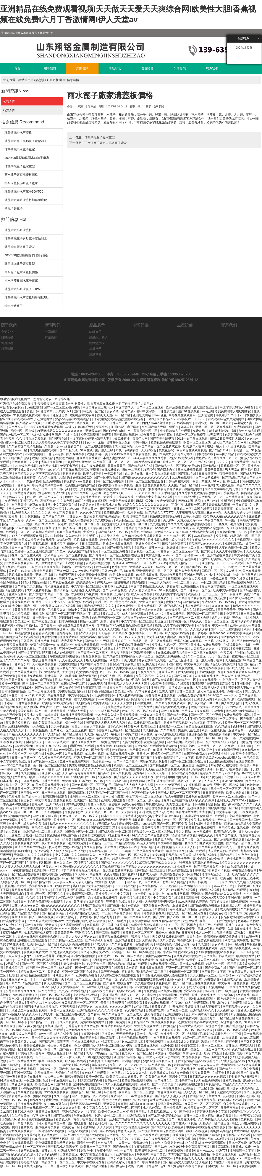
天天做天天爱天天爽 (67, 1057)
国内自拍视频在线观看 (35, 975)
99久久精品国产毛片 (166, 921)
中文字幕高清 (17, 504)
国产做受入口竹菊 (157, 882)
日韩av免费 (110, 571)
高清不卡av (48, 501)
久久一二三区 (197, 656)
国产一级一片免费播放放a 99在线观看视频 (53, 606)
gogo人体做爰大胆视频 (171, 734)
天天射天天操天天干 (238, 512)
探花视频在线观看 (86, 539)
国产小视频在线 (231, 769)
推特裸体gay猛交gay (139, 816)
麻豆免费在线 (215, 1158)
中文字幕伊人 (125, 407)
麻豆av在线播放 (40, 504)
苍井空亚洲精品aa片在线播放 (198, 1022)
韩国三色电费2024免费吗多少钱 (206, 753)
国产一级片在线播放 (42, 691)
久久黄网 (110, 847)
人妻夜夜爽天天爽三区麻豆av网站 (199, 512)
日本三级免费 (116, 1022)
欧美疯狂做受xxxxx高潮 (227, 559)
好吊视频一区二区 (91, 781)
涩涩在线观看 (193, 991)
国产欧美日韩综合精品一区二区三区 (145, 890)
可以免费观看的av (104, 695)
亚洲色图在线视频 (240, 897)
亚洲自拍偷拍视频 (151, 602)
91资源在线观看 (209, 890)
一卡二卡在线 (113, 473)
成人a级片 (66, 967)
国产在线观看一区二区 (244, 967)
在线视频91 (174, 1041)
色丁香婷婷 (200, 633)
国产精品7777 (166, 419)
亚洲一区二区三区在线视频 (214, 427)
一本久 (150, 419)
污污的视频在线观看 (135, 1037)
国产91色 (161, 1146)
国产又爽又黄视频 (30, 1026)
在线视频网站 (33, 1049)
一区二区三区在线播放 (197, 1030)
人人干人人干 (53, 1076)
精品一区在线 (74, 722)
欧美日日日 (207, 921)
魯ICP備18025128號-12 (180, 380)
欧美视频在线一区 (249, 699)
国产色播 (176, 948)
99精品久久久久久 (174, 987)
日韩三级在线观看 (55, 796)
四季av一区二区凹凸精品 (229, 796)
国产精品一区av (178, 714)
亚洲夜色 (244, 609)
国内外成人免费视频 (112, 948)
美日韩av (32, 679)
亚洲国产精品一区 (105, 979)
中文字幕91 (116, 1072)
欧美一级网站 (95, 1076)
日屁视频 (174, 578)
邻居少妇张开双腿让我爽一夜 (176, 944)
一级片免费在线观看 (210, 668)
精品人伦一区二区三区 (221, 963)
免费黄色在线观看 (191, 1084)
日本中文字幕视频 (24, 547)
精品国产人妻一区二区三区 (194, 839)
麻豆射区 (188, 765)
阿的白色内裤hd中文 (117, 430)
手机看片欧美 (47, 648)
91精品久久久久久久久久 (25, 734)
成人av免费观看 (65, 652)
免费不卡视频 (69, 466)
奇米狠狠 (118, 563)
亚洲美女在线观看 (113, 800)
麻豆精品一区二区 (101, 843)
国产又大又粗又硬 (149, 559)
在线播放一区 (225, 641)
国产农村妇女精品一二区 (46, 594)
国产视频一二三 (178, 1010)
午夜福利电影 (90, 1034)
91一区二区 (196, 777)
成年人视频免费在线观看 (122, 1084)
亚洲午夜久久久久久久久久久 (80, 866)
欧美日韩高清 (242, 648)
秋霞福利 (249, 788)
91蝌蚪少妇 (135, 808)
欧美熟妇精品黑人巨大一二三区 (90, 913)
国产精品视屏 (173, 1107)
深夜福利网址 (248, 1166)
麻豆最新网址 (17, 979)
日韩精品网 (23, 485)
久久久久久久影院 (69, 1107)
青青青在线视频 (44, 633)
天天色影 (68, 672)
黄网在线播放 (42, 1096)
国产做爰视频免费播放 (205, 905)
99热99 (204, 559)
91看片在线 (135, 512)
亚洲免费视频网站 (146, 1026)
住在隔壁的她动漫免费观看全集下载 (98, 839)
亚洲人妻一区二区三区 (89, 757)
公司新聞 (56, 80)
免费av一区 (55, 753)
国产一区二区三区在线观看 (40, 963)
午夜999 (177, 1002)
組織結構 (7, 337)
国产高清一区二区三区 (93, 652)
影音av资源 (194, 1053)
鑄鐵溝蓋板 (96, 343)
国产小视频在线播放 (139, 839)
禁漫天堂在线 (140, 936)
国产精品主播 (42, 882)
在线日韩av (113, 528)
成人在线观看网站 (197, 1002)
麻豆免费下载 (111, 866)
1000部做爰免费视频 (97, 1057)
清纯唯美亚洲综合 (25, 995)
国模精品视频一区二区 (80, 831)
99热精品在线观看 (18, 839)
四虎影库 (161, 1053)
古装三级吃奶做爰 (215, 1057)
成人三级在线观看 (205, 407)
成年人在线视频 (85, 699)
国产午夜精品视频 (119, 547)
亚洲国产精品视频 (176, 722)
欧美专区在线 (151, 1162)
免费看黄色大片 (140, 750)
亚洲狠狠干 (120, 641)
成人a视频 (252, 703)
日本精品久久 (33, 742)
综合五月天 (148, 434)
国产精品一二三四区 (44, 1022)
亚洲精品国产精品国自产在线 (20, 913)
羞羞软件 (73, 543)
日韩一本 (161, 932)
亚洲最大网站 (142, 415)
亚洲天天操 (68, 1006)
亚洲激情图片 (190, 586)
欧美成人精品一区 (36, 1166)
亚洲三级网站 (174, 1014)
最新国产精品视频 (186, 1065)
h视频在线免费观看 (102, 991)
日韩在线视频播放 (239, 816)
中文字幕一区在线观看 (233, 983)
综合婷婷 (132, 967)
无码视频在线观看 (21, 574)
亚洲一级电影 (38, 750)
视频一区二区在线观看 (191, 434)
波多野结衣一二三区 (143, 633)
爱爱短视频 (26, 711)
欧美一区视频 (11, 683)
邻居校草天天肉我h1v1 (56, 411)
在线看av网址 (183, 423)
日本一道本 (49, 489)
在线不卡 (218, 1072)
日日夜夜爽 (33, 998)
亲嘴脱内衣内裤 (250, 520)
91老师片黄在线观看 (14, 644)
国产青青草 (97, 555)
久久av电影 (73, 536)
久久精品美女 (21, 1115)
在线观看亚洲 (65, 574)
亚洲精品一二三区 (195, 1088)
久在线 (162, 563)
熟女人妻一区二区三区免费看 (187, 913)
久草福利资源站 (146, 691)
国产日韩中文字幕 (214, 971)
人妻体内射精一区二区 (234, 547)
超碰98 (96, 493)
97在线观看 (40, 851)
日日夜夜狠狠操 (38, 730)
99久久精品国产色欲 (16, 458)
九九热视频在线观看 (44, 450)
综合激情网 (140, 582)
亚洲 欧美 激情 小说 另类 (156, 812)
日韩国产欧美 (155, 1010)
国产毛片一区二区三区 (84, 524)
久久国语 (204, 944)
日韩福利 (38, 613)
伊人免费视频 (121, 1088)
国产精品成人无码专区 (63, 1146)
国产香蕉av (48, 625)
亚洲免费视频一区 (150, 606)
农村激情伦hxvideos (160, 555)
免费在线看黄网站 (92, 1022)
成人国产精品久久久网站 (230, 442)
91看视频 (71, 676)
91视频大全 (65, 644)
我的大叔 (63, 956)
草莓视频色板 (171, 1088)
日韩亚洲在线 (109, 995)
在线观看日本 (47, 578)
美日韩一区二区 (155, 578)
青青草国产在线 (226, 835)
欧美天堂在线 (202, 481)
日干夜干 (59, 890)
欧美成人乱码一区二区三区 (170, 644)
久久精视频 (151, 730)
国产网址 (207, 551)
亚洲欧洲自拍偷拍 (83, 956)
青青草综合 (73, 769)
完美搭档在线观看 (118, 901)
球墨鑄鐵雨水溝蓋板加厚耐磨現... (27, 200)
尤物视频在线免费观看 (103, 897)
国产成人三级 (104, 450)
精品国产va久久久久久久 (206, 543)
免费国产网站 (9, 1127)
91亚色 (105, 858)
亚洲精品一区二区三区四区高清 (133, 952)
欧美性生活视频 (223, 501)
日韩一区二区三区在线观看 (145, 481)
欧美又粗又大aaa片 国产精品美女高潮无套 (40, 1041)
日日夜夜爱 (122, 582)
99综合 (165, 925)
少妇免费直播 (121, 438)
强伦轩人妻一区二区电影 (117, 676)
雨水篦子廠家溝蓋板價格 (21, 174)
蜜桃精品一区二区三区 (151, 971)
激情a (205, 1041)
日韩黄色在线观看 (27, 703)
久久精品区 (152, 769)
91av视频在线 (169, 590)
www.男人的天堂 (161, 582)
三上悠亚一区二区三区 (206, 738)
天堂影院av (90, 928)
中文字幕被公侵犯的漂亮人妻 (90, 438)
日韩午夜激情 (74, 1076)
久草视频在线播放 (239, 928)
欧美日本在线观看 (230, 1100)
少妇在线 (16, 925)
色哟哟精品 (61, 590)
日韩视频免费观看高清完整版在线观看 (118, 419)
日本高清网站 (91, 543)
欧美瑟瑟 (112, 769)
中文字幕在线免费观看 (149, 851)
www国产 (132, 563)
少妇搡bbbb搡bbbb (14, 1119)
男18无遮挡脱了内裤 (89, 1080)
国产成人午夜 (53, 497)
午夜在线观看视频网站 (65, 656)
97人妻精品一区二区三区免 (63, 734)
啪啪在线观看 (208, 679)
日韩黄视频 (169, 1026)
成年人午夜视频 (52, 462)
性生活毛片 (91, 536)
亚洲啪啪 (39, 858)
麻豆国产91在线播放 (100, 648)
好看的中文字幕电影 (87, 1100)
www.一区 (45, 1034)
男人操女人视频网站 (240, 1088)
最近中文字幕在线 (214, 586)
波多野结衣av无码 (85, 995)
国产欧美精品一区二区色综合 (159, 886)
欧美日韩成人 (159, 1072)
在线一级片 (215, 446)
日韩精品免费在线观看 (138, 528)
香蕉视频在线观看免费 (127, 1002)
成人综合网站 (124, 446)
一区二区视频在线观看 (244, 586)
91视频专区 (231, 777)
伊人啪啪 (228, 1096)
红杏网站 (89, 1127)
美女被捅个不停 (70, 687)
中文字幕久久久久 (95, 1107)
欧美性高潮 (19, 917)
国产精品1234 (219, 450)
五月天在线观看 (22, 890)
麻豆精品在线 (173, 606)
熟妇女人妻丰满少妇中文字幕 (175, 625)
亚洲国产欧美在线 (36, 598)
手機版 (5, 32)
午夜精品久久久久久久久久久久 (213, 539)
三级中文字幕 (178, 1076)
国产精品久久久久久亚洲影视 (134, 777)
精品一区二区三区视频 (17, 524)
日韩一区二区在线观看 (55, 995)
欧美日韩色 (188, 746)
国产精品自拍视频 (28, 423)
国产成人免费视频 (192, 963)
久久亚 (34, 462)
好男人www (105, 582)
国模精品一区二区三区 (86, 1092)
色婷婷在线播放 (249, 921)
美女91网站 (248, 1107)
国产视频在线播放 (126, 434)
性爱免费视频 (52, 481)
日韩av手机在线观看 (211, 928)
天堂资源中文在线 (181, 687)
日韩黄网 (27, 641)
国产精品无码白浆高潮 (220, 664)
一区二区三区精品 (213, 582)
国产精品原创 (27, 699)
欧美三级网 (136, 1166)
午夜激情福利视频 (227, 750)
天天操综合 (149, 450)
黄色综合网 (23, 621)
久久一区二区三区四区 (32, 656)
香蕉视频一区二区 (145, 430)
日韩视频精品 (226, 921)
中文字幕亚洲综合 (134, 489)
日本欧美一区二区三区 (221, 1166)
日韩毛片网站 (80, 960)
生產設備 (180, 68)
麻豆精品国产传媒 (159, 699)
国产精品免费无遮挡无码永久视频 (186, 1162)
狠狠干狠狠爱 (228, 473)
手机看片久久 (56, 609)
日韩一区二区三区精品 (199, 1115)
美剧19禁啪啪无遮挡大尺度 (33, 808)
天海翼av (30, 1135)
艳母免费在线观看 (121, 501)
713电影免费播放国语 (46, 434)
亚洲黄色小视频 (231, 1022)
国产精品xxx (191, 602)
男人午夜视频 (122, 773)
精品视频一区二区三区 (92, 423)
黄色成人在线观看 (94, 1072)
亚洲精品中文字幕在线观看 (154, 497)
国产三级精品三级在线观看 (90, 1096)
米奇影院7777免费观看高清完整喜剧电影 (125, 625)
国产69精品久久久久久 (196, 886)
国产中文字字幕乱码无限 (222, 489)
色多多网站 (143, 998)
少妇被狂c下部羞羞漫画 (227, 1162)
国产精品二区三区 (211, 497)
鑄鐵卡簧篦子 (14, 208)
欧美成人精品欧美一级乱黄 (209, 820)
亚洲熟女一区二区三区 (85, 796)
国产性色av (118, 1166)
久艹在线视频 (74, 753)
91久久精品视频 (126, 886)
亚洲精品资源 (124, 940)
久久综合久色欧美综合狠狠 (197, 493)
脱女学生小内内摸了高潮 (171, 532)
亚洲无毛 (6, 855)
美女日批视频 (50, 1088)
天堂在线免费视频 (208, 1080)
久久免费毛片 (226, 1010)
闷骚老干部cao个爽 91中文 (27, 695)
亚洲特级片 (245, 683)
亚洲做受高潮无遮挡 (204, 718)
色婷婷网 (21, 750)
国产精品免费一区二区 (165, 765)
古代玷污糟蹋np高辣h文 (230, 932)
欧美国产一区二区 (86, 800)
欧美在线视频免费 (240, 582)
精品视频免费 (56, 695)
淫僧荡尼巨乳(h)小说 (216, 874)
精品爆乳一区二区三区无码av (66, 613)
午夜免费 (226, 652)
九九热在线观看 (183, 477)
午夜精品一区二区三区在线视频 (151, 641)
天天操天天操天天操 (16, 827)
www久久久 (16, 497)
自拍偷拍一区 (17, 753)
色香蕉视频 (134, 928)
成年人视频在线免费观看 (55, 699)
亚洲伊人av (35, 1002)
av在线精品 (173, 609)
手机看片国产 (112, 687)
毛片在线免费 (77, 843)
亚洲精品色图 (14, 967)
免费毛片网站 (65, 458)
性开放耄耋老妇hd (178, 407)
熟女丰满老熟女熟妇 (247, 1115)
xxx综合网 (64, 539)
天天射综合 (194, 936)
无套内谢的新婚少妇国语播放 (86, 921)
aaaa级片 (162, 528)
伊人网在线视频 (37, 878)
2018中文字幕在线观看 (192, 438)
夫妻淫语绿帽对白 (12, 893)
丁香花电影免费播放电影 (82, 1026)
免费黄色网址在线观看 (160, 695)
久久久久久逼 (42, 512)
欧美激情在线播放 (30, 1076)
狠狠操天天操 (219, 901)
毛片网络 (94, 613)
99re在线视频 (58, 746)
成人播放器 (97, 668)
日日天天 (199, 419)
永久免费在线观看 (235, 1104)
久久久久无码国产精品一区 (116, 629)
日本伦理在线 (204, 454)
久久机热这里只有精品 (134, 788)
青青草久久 (215, 722)
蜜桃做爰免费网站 (170, 1104)
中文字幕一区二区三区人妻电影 (240, 679)
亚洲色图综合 (215, 1026)
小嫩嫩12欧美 (218, 578)
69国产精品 (147, 847)
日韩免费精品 (50, 781)
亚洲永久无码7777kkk (199, 574)
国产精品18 (211, 466)
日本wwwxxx (206, 1150)
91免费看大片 (21, 512)
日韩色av (151, 1166)
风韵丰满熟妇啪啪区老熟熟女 (80, 870)
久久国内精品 (160, 788)
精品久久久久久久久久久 (240, 1084)
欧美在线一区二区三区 (33, 948)
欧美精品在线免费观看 (57, 703)
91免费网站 (132, 726)
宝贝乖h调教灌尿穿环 (88, 1084)
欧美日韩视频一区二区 (204, 882)
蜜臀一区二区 (137, 800)
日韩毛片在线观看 (178, 481)
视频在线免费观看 (181, 458)
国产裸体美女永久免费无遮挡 (173, 454)
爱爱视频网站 (21, 602)
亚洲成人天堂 (77, 711)
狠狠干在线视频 (197, 1131)
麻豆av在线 (112, 718)
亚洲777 (222, 1150)
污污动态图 (185, 501)
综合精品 (214, 804)
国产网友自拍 (17, 427)
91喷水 (13, 975)
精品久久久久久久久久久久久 (241, 862)
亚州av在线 (254, 563)
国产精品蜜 (217, 1088)
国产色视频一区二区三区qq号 (92, 785)
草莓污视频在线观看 (110, 967)
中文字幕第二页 (245, 555)
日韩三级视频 (129, 508)
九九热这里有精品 (178, 804)
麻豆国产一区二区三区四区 (203, 1104)
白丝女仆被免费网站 (246, 1123)
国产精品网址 (208, 878)
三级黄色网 (62, 571)
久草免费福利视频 (30, 1092)
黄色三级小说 (250, 878)
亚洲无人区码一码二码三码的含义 (73, 1139)
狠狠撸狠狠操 (72, 473)
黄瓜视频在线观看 (163, 1022)
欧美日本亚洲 (213, 1053)
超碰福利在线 (196, 808)
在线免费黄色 (111, 469)
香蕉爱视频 (176, 1150)
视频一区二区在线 (22, 430)
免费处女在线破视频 (192, 695)
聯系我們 (212, 68)
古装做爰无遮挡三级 (200, 726)
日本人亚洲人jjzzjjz (18, 956)
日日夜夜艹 (115, 664)
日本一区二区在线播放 (181, 1069)
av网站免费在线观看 (72, 897)
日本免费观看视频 (190, 469)
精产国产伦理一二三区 (41, 967)
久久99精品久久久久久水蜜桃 (218, 1119)
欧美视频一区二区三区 (36, 1057)
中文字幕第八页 (140, 917)
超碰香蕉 (173, 586)
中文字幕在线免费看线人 (216, 847)
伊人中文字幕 (185, 757)
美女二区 (226, 948)
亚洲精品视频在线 (219, 555)
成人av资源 (196, 987)
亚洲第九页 (207, 1018)
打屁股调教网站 (140, 921)
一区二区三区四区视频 (120, 672)
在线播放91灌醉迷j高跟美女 (102, 516)
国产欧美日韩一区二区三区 (112, 462)
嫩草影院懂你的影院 (161, 781)
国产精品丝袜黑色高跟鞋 (180, 559)
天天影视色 (13, 835)
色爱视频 (14, 796)
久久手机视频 (167, 493)
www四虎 (12, 1057)
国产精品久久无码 (97, 641)
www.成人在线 (223, 886)
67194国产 (215, 695)
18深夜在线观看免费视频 (46, 427)
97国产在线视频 (94, 905)
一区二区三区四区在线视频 (235, 1018)
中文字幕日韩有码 (167, 816)
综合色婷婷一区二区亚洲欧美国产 (31, 551)
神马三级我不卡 (63, 975)
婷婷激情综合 (30, 1162)
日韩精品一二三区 (134, 718)
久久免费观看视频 (184, 1139)
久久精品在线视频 (112, 928)
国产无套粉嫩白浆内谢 (209, 866)
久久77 (29, 1158)
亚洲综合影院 (135, 699)
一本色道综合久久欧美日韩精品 (50, 567)
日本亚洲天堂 (193, 979)
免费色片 (42, 559)
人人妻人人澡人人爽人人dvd (21, 866)
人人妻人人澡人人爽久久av (78, 936)
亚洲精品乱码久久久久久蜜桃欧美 (100, 1010)
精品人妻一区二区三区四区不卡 (133, 858)
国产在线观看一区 (80, 1123)
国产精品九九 (103, 917)
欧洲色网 (14, 823)
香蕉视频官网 (14, 878)
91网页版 (219, 481)
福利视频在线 (58, 438)
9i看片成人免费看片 (23, 1034)
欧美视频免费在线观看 (166, 442)
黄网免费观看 (155, 1041)
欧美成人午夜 (249, 765)
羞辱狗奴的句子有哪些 (246, 621)
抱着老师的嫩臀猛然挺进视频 (224, 936)
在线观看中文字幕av (146, 1088)
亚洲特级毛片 (125, 1154)
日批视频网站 (215, 987)
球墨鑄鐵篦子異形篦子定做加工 (26, 141)
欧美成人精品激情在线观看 (37, 539)
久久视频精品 (30, 773)
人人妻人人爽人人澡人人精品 (94, 808)
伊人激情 (63, 960)
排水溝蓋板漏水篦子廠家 (21, 183)
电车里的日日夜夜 (181, 932)
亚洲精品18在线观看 (237, 1135)
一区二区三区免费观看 (156, 508)
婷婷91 (145, 1084)
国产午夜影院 (34, 925)
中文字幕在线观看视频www (45, 921)
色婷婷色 (83, 750)
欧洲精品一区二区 (173, 1034)
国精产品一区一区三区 (226, 788)
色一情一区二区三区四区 (50, 765)
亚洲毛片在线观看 (148, 520)
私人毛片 (55, 847)
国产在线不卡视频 (185, 1123)
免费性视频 (50, 637)
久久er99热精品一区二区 (103, 1053)
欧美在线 (147, 734)
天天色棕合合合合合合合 (79, 773)
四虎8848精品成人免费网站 (242, 823)
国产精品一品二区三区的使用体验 (178, 466)
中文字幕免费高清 (65, 512)
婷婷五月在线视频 (135, 1100)
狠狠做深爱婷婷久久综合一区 (148, 948)
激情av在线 (52, 672)
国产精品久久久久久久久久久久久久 (145, 477)
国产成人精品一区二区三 (115, 831)
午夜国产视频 (213, 520)
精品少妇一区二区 (189, 781)
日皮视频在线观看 (14, 886)
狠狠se (254, 800)
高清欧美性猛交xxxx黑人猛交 (206, 897)
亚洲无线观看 (240, 462)
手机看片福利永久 (40, 886)
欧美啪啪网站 (245, 956)
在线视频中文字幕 (82, 415)
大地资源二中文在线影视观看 (120, 975)
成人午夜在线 (69, 1022)
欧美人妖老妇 (235, 792)
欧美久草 (182, 648)
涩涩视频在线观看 (82, 746)
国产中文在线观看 (44, 621)
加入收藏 (37, 32)
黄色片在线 (204, 458)
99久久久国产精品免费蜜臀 (151, 835)
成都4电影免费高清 (93, 664)
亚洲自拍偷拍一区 (147, 543)
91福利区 (32, 625)
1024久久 (54, 469)
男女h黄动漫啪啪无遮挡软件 (85, 901)
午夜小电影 (105, 1150)
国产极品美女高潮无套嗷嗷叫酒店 (161, 1131)
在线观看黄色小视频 (237, 644)
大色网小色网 (30, 718)
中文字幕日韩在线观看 (166, 1037)
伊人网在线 (37, 753)
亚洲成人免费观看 (250, 1010)
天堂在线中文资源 (229, 1092)
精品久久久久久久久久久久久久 (71, 823)
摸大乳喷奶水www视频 (86, 1104)
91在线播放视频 (178, 893)
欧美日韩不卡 (145, 676)
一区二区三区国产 (184, 925)
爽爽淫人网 (248, 1045)
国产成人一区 (31, 796)
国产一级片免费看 (208, 477)
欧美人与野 (167, 691)
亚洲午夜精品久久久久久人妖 (177, 847)
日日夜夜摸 (43, 890)
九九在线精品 (104, 520)
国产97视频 (79, 851)
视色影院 (6, 1072)
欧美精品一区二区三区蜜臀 (137, 1092)
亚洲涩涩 (122, 586)
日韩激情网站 (77, 792)
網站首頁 (24, 80)
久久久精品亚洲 (186, 497)
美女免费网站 (176, 613)
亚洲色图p (7, 528)
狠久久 (249, 1002)
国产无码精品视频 (115, 590)
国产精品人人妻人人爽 (170, 1096)
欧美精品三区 (125, 520)
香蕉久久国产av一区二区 (114, 415)
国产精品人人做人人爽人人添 (128, 683)
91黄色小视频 (160, 1142)
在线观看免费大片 (249, 454)
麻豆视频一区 (96, 925)
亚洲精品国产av (139, 1022)
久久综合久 (164, 676)
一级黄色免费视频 (24, 493)
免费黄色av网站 (156, 1076)
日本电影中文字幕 (44, 617)
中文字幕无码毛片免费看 (237, 407)
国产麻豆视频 (62, 1115)
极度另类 (27, 800)
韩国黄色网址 (144, 703)
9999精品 (148, 823)
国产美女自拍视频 (170, 991)
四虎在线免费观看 (30, 1104)
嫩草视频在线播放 (41, 1119)
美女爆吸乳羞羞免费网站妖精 (55, 1142)
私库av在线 (132, 1069)
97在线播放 (192, 1142)
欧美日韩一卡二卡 (46, 870)
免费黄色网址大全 (143, 792)
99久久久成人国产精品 (104, 711)
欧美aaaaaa (217, 633)
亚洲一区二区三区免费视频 (184, 967)
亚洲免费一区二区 (71, 648)
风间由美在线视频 (69, 532)
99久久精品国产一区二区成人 (122, 1014)
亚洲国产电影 (234, 1053)
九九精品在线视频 (221, 761)
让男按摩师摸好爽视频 (184, 1006)
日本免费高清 (68, 621)
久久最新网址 (32, 928)
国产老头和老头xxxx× (95, 952)
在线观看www (23, 419)
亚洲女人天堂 (51, 773)
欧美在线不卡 (92, 473)
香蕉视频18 (177, 1053)
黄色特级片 (164, 983)
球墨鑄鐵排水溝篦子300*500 (24, 191)
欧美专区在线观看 (225, 1154)
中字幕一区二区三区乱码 (125, 578)
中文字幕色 (158, 1154)
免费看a (139, 773)
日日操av (143, 753)
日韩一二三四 (131, 469)
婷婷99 (190, 1150)
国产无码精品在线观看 (48, 1030)
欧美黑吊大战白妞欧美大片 (125, 1076)
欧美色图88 (180, 788)
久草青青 (217, 711)
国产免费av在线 (216, 967)
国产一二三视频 (82, 1018)
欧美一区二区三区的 (197, 442)
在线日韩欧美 (245, 761)
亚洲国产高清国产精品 (129, 1057)
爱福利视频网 (140, 679)
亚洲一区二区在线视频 (229, 785)
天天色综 (104, 633)
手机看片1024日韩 (229, 415)
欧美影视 (222, 536)
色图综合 (202, 765)
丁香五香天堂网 (99, 1088)
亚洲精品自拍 (120, 679)
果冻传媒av (154, 820)
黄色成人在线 (127, 1131)
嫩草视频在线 (30, 1150)
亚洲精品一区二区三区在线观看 (83, 547)
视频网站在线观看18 (146, 462)
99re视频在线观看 (57, 1092)
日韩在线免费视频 (174, 543)
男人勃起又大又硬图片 (72, 668)
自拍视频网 (119, 987)
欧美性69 (102, 427)
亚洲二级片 (54, 804)
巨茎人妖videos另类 (25, 905)
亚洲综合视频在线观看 (118, 543)
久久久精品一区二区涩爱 (67, 940)
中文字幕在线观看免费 (173, 1049)
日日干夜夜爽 (229, 1107)
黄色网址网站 (166, 1092)
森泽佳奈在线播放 (84, 742)
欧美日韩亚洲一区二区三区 (24, 788)
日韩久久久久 (209, 917)
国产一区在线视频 (41, 917)
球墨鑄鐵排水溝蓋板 (18, 132)
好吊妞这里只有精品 (184, 909)
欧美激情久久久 (145, 1158)
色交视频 (38, 508)
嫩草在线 (98, 559)
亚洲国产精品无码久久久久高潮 (193, 800)
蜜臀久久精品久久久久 (21, 991)
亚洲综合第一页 (54, 979)
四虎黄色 (108, 1034)
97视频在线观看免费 (120, 753)
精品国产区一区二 (198, 567)
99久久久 (222, 462)
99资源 (96, 960)
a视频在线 (105, 777)
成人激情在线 (134, 473)
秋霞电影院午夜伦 (237, 940)
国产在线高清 (253, 1034)
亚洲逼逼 (109, 1104)
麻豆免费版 (224, 1115)
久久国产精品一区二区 (183, 485)
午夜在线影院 (164, 757)
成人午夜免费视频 (93, 466)
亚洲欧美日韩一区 (83, 777)
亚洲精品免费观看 (202, 532)
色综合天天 (120, 567)
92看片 (191, 960)
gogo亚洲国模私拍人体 (159, 1061)
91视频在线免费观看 (27, 415)
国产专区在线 (75, 454)
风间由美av (89, 508)
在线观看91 (125, 983)
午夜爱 (10, 438)
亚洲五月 (50, 897)
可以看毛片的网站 (12, 407)
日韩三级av (74, 516)
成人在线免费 (180, 539)
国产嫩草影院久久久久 (237, 804)
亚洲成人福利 (65, 917)
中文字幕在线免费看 (91, 1162)
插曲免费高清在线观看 (47, 722)
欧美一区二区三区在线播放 (140, 711)
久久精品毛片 (107, 1142)
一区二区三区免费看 (115, 551)
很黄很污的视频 (123, 485)
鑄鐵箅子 (95, 348)
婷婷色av (177, 1142)
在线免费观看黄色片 (188, 956)
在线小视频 (71, 434)
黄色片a (14, 571)
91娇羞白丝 (157, 893)
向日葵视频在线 (229, 493)
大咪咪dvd (223, 574)
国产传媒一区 (30, 792)
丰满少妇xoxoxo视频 (79, 427)
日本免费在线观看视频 (160, 473)
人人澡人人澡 (59, 851)
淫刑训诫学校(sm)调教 (74, 617)
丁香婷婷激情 (30, 1065)
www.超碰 (140, 598)
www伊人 (230, 695)
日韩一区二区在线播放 (134, 855)
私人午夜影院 (174, 796)
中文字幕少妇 (193, 664)
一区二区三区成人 (186, 582)
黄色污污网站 (111, 1100)
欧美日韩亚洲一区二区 (42, 944)
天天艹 (105, 1002)
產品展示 (115, 68)
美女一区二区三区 (217, 621)
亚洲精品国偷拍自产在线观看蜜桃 (83, 1158)
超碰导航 (127, 971)
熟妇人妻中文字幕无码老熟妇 (127, 668)
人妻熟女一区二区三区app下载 (178, 551)
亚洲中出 (167, 1045)
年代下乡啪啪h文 (127, 450)
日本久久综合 (63, 862)
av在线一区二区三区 (170, 567)
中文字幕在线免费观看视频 (54, 800)
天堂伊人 (158, 936)
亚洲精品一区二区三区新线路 (43, 831)
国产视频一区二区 (45, 761)
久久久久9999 (221, 606)
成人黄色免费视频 (35, 823)
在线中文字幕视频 (239, 633)
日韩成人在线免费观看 (139, 960)
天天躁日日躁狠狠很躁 (118, 497)
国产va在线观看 (46, 687)
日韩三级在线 (63, 707)
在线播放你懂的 (220, 734)
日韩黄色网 (243, 886)
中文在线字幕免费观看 (180, 928)
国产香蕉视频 (235, 1026)
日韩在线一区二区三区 (150, 870)
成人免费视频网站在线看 (145, 722)
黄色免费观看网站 (214, 1142)
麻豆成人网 (166, 672)
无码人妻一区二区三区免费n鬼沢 (63, 1014)
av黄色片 (134, 905)
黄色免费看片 (126, 606)
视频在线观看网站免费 (165, 516)
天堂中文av (166, 1158)
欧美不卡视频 (221, 870)
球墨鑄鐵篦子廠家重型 (20, 166)
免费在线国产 (43, 1072)
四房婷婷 (53, 971)
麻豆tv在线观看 (162, 679)
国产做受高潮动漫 (103, 827)
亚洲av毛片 (174, 979)
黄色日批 (30, 648)
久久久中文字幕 (91, 512)
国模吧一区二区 (213, 571)
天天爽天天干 (116, 466)
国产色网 (109, 983)
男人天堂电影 (119, 652)
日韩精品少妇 (21, 664)
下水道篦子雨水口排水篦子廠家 (105, 143)
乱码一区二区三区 (26, 812)
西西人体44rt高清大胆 (157, 423)
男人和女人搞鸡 (232, 703)
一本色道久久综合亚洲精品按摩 (117, 714)
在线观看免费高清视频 (118, 870)
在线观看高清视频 (44, 660)
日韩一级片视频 (118, 925)
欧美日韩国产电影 (135, 516)
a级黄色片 (203, 625)
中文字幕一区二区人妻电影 (98, 909)
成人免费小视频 (212, 660)
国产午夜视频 (170, 711)
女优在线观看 (191, 1057)
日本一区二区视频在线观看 (36, 532)
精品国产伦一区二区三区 (58, 1162)
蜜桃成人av (173, 602)
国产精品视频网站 (44, 827)
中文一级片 (140, 893)
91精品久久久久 (85, 948)
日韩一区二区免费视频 (109, 481)
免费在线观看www (43, 644)
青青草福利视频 (173, 827)
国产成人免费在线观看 (174, 633)
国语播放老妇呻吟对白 (15, 851)
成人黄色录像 (180, 1072)
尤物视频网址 (206, 998)
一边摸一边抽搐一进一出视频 (82, 718)
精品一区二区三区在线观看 (200, 652)
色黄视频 (27, 1127)
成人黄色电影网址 (33, 469)
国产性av (236, 913)
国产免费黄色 (47, 991)
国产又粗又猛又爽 (45, 816)
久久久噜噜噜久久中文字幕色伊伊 (56, 442)
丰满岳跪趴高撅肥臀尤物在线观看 (165, 975)
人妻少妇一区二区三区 (214, 1123)
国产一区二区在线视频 (206, 714)
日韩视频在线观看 (152, 967)
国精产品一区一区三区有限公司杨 (157, 1030)
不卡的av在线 (233, 707)
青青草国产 (206, 812)
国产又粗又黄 (183, 676)
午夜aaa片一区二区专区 (218, 602)
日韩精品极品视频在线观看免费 (197, 1061)
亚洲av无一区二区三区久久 (213, 423)
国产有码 (93, 1014)
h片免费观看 (40, 726)
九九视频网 (158, 524)
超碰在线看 (82, 501)
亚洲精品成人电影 (141, 567)
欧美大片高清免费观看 (36, 571)
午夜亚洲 (59, 493)
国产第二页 (135, 882)
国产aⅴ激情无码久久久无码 (20, 1014)
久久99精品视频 (117, 781)
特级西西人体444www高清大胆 (122, 1041)
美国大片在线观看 (161, 668)
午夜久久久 (206, 835)
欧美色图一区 (229, 878)
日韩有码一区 (108, 508)
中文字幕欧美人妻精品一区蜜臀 (167, 637)
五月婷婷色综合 (248, 641)
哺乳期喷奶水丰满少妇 (170, 594)
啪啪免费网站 (69, 637)
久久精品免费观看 (244, 1049)
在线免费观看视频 (87, 644)
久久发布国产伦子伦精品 (25, 446)
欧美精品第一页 (115, 512)
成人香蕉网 (37, 1053)
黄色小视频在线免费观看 (103, 489)
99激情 (253, 890)
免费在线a (200, 430)
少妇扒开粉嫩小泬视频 (92, 574)
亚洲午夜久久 (234, 925)
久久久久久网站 (61, 948)
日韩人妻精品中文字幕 (50, 1123)
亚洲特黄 (30, 477)
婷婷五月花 (73, 497)
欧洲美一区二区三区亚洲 (131, 765)
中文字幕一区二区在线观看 (144, 796)
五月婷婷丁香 (184, 1080)
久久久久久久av (93, 769)
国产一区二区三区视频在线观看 (195, 983)
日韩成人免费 (24, 1111)
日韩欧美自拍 (206, 672)
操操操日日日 (50, 1065)
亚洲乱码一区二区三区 (125, 730)
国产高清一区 (116, 905)
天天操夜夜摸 (224, 508)
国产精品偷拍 (199, 788)
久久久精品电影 (42, 855)
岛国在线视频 (203, 508)
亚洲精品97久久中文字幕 (112, 893)
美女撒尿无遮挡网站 (80, 893)
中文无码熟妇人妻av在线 (163, 1057)
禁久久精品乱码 (250, 430)
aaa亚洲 (207, 411)
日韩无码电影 (55, 454)
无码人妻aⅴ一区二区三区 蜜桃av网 (83, 578)
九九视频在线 (144, 983)
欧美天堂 (50, 1049)
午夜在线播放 (155, 804)
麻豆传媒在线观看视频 (151, 485)
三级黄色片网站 (109, 742)
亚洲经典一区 (53, 676)
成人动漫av (233, 571)
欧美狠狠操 (9, 539)
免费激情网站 (164, 839)
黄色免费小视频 (126, 602)
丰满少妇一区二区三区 (109, 1115)
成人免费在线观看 (159, 738)
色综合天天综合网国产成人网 (210, 1049)
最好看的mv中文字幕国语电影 (70, 559)
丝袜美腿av (100, 1065)
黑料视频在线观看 (86, 862)
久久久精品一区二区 (178, 536)
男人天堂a (232, 469)
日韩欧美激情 (185, 672)
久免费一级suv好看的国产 (62, 446)
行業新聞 (9, 110)
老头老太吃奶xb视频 (223, 430)
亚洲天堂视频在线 (233, 1061)
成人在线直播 (225, 485)
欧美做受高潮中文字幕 (47, 485)
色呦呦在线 (181, 738)
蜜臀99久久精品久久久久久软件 (225, 516)
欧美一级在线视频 (63, 1010)
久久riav (252, 438)
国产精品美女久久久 (237, 1006)
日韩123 (215, 438)
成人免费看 (13, 831)
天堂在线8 (181, 641)
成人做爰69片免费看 (38, 707)
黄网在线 (106, 594)
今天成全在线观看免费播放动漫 (156, 746)
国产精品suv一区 (160, 1065)
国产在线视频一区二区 (39, 1107)
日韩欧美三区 (69, 1154)
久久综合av (226, 995)
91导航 (158, 750)
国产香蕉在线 (74, 594)
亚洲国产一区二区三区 (178, 462)
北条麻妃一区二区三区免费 (69, 730)
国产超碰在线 (153, 928)
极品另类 (172, 855)
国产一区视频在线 (106, 477)
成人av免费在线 (142, 594)
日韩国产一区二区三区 (125, 423)
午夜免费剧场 (166, 501)
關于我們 (50, 68)
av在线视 (101, 1006)
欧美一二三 (117, 882)
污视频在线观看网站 (72, 691)
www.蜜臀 (207, 485)
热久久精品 (184, 831)
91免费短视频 (48, 466)
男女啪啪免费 (48, 1154)
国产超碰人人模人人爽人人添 (106, 722)
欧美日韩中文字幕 (128, 1139)
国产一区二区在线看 (150, 407)
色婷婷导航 (65, 633)
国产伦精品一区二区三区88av (29, 987)
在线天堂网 (105, 746)
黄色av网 (45, 493)
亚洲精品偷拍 (198, 734)
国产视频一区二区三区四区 (41, 683)
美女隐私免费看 (52, 563)
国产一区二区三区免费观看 (188, 761)
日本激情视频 (24, 1123)
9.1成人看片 (101, 944)
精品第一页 (8, 1076)
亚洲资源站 (180, 905)
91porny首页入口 (56, 1104)
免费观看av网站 (13, 625)
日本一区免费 (238, 1142)
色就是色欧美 (144, 944)
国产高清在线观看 (108, 932)
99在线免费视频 (26, 466)
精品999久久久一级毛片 (51, 524)
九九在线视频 (249, 851)
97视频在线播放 (78, 1131)
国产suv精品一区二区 (15, 434)
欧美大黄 (186, 855)
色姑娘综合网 (17, 594)
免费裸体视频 (55, 508)
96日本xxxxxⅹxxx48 (142, 1104)
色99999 (239, 726)
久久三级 (235, 1034)
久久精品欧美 (250, 909)
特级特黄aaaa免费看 (78, 481)
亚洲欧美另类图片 (143, 652)
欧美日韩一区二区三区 (138, 932)
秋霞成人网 (50, 866)
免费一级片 (235, 691)
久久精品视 (120, 633)
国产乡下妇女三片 (71, 489)
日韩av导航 (102, 567)
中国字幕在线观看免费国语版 (35, 960)
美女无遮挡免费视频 (16, 726)
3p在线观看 (230, 1037)
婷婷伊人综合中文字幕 (212, 1111)
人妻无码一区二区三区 (125, 1107)
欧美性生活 (149, 726)
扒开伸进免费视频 (33, 1045)
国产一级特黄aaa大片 (190, 555)
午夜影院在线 (22, 870)
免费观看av (88, 637)
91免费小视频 (95, 753)
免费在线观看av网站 (238, 714)
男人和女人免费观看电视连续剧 (154, 901)
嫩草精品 (21, 777)
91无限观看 (83, 703)
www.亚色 (160, 415)
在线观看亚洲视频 (136, 687)
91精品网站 (252, 1022)
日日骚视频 (220, 524)
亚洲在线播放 (239, 578)
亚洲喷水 (197, 893)
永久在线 (115, 609)
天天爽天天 (183, 858)
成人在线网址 (244, 508)
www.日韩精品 (204, 536)
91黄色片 (245, 742)
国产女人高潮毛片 (241, 598)
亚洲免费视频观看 (131, 820)
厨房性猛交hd (145, 501)
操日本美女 (205, 750)
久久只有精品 (93, 847)
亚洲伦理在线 (232, 1080)
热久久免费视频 (97, 660)
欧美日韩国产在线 (170, 664)
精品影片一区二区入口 (15, 442)
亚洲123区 (118, 427)
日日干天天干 (227, 609)
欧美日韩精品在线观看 (175, 430)
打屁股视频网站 (119, 835)
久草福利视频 (41, 1115)
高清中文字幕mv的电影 (31, 847)
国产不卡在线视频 (162, 438)
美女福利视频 (75, 738)
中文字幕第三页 (79, 695)
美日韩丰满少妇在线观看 (67, 1166)
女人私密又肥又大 (71, 660)
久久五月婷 (16, 520)
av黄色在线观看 (142, 1096)
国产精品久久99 (53, 516)
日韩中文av (188, 1100)
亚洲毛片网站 (76, 890)
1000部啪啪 (40, 1139)
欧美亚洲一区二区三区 (203, 594)
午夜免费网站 (143, 707)
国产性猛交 (187, 1111)
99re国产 (231, 520)
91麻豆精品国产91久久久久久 (157, 862)
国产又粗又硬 (69, 450)
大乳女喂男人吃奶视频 (210, 687)
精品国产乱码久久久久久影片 (58, 909)
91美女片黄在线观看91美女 (51, 785)
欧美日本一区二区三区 (96, 1146)
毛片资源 (236, 524)
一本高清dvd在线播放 (15, 804)
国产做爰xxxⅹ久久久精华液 (224, 893)
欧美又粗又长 (14, 679)
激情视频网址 (236, 858)
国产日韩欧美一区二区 (89, 411)
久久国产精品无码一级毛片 (160, 427)
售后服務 (7, 343)
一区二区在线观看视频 (97, 446)
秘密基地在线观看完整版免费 (165, 808)
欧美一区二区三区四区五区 (128, 1065)
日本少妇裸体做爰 (14, 691)
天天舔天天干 (64, 932)
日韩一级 (121, 917)
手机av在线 (127, 571)
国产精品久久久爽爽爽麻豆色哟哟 (38, 473)
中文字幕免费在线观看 (168, 897)
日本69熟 (243, 1096)
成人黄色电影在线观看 (223, 851)
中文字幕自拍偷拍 (170, 843)
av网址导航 (131, 734)
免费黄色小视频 (133, 804)
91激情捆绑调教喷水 (120, 559)
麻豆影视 (110, 1092)
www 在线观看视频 (111, 699)
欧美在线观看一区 (129, 991)
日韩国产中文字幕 (24, 629)
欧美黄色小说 (218, 913)
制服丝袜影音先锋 (163, 1018)
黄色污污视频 (97, 804)
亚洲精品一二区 (64, 820)
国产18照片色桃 (134, 738)
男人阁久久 (13, 983)
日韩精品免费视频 (247, 847)
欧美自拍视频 (109, 539)
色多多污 (227, 676)
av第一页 (252, 936)
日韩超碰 (199, 804)
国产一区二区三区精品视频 (62, 407)
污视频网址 (245, 539)
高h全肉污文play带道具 (208, 858)
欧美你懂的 (53, 528)
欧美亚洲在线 (42, 839)
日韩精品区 (58, 543)
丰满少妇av (52, 1002)
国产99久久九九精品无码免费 (97, 820)
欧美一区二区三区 (176, 820)
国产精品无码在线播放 (77, 520)
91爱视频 (178, 1135)
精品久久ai (37, 1100)
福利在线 (104, 485)
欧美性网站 (166, 434)
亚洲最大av (93, 430)
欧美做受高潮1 (225, 699)
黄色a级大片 (111, 613)
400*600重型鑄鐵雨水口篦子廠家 (27, 158)
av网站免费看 (203, 831)
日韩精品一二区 (186, 679)
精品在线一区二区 (33, 971)
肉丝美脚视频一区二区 (107, 617)
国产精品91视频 (11, 707)
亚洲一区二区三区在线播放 (80, 971)
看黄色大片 (64, 1119)
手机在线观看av (62, 1080)
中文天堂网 (58, 598)
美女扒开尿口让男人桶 (140, 664)
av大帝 (208, 785)
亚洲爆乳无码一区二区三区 (185, 547)
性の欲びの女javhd (51, 738)
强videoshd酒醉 (233, 781)
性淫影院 (101, 882)
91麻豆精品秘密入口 (29, 528)
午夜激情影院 (243, 427)
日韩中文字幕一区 (24, 757)
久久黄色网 (65, 501)
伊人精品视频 (122, 598)
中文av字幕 (220, 625)
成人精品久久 (178, 718)
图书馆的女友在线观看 (32, 940)
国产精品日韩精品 (54, 913)
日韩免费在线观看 (147, 1045)
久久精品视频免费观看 (171, 703)
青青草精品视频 (220, 504)
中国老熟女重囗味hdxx (98, 407)
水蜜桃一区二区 (196, 504)
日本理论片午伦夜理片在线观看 (203, 816)
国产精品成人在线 (140, 466)
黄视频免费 (8, 676)
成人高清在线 (229, 909)
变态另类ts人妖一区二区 (120, 493)
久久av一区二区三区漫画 (43, 520)
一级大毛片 (109, 644)
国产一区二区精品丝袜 (50, 711)
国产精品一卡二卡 (71, 1049)
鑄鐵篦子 (95, 331)
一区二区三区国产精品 (127, 956)
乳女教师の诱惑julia (211, 528)
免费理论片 (8, 1104)
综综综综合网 (85, 582)
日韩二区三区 (27, 578)
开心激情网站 (43, 419)
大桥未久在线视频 (67, 1072)
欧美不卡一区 (96, 963)
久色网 (61, 551)
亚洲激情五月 (92, 497)
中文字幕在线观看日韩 (27, 672)
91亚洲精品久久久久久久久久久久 (60, 430)
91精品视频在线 (147, 574)
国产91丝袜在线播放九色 (41, 1006)
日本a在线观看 (137, 963)
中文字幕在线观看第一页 (22, 563)
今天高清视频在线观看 (96, 434)
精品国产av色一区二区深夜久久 (146, 617)
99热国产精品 (70, 835)
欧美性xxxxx (234, 1158)
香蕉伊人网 (124, 1030)
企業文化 (7, 331)
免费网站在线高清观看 (75, 761)
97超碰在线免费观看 (64, 952)
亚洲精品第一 (237, 730)
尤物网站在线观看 (246, 652)
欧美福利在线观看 (121, 574)
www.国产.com (12, 928)
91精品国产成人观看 (38, 932)
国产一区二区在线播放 (226, 629)
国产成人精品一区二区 (203, 703)
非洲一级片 (141, 442)
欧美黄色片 (160, 1006)
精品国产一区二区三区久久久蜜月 (121, 637)
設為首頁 (26, 32)
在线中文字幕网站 (244, 574)
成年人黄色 (168, 940)
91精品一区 (87, 1150)
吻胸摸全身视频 (221, 1131)
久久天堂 (126, 979)
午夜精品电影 (9, 1088)
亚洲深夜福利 (116, 1162)
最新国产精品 (247, 664)
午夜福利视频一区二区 (232, 532)
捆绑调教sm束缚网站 (240, 711)
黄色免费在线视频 (157, 1002)
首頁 (17, 68)
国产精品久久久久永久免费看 (239, 1069)
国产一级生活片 (231, 594)
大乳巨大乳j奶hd (127, 648)
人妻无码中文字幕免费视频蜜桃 (143, 742)
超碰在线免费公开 (161, 598)
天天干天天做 (45, 668)
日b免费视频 (240, 901)
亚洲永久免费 (203, 699)
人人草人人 (212, 781)
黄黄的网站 (242, 1131)
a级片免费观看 (188, 1018)
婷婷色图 (232, 1041)
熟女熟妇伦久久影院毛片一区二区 (125, 524)
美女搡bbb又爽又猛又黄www (183, 520)
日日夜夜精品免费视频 (182, 773)
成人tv (4, 925)
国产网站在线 (187, 473)
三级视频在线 (249, 812)
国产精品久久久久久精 (102, 890)
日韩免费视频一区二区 (168, 998)
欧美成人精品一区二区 (184, 563)
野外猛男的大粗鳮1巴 (244, 1076)
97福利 (210, 991)
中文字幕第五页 (227, 812)
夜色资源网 (138, 781)
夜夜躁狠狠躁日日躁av (180, 750)
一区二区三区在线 (36, 1080)
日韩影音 (8, 703)
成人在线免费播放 (134, 613)
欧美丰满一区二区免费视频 (243, 722)
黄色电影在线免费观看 (188, 1166)
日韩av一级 (156, 547)
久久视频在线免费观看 (31, 438)
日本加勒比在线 (75, 804)
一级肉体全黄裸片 (152, 714)
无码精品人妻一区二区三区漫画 (110, 851)
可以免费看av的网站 (156, 905)
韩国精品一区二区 (73, 683)
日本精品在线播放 (100, 691)
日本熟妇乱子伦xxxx (205, 637)
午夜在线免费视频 (244, 870)
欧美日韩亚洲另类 (55, 415)
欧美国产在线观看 (183, 890)
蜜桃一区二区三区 (18, 785)
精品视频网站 (98, 609)
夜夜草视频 (112, 874)
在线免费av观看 (169, 652)
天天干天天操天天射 (109, 1069)
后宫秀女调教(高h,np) (171, 656)
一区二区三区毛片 (225, 567)
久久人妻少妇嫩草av (230, 551)
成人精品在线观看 (234, 890)
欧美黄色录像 (110, 971)
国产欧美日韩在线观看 (219, 956)
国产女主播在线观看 (76, 1065)
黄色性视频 (7, 940)
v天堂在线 (13, 963)
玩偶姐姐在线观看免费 (149, 979)
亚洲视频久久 (84, 932)
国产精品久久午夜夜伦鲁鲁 (243, 497)
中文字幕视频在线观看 (15, 761)
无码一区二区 (50, 718)
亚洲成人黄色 (233, 979)
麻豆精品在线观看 (89, 458)
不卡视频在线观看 (80, 602)
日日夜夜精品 (31, 516)
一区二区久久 (89, 816)
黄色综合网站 (124, 691)
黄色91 (165, 1135)
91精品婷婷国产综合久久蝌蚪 (143, 609)
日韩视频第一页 (153, 1069)
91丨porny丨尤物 (93, 442)
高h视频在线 (243, 948)
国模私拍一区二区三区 (166, 753)
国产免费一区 (100, 750)
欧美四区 (77, 590)
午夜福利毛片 (74, 812)
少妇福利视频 (192, 785)
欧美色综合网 (175, 851)
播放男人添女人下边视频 (88, 726)
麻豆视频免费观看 (47, 1127)
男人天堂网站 (53, 983)
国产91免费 (63, 1084)
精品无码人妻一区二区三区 (196, 1092)
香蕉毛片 (38, 804)
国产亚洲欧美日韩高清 (144, 987)
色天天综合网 (93, 528)
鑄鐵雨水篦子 (98, 337)
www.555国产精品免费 (15, 765)
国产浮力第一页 (148, 1034)
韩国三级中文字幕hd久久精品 (217, 742)
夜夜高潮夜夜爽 (72, 641)
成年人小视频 (221, 617)
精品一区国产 (89, 621)
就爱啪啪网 (202, 501)
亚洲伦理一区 (189, 660)
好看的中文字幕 (79, 493)
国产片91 (159, 917)
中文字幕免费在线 (65, 504)
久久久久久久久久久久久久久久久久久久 (143, 1123)
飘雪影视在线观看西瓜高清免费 (89, 598)
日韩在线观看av (47, 1158)
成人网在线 (61, 1018)
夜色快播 (53, 835)
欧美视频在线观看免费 (135, 897)
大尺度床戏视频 (236, 446)
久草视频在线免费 (62, 582)
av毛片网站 (7, 656)
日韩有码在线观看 (118, 442)
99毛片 (121, 808)
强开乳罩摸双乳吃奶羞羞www (199, 862)
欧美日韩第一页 (98, 454)
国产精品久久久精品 (29, 586)
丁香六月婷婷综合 (149, 629)
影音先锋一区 (69, 816)
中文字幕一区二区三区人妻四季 (92, 586)
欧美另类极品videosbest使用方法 (219, 757)
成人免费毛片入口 (197, 606)
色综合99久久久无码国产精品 (220, 773)
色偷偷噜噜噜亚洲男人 (54, 629)
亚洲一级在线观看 (103, 1131)
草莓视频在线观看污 (182, 415)
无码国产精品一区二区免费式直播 (158, 446)
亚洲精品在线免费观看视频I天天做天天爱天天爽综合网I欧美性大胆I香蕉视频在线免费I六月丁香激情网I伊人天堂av (76, 403)
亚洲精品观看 (136, 1115)
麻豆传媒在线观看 (180, 870)
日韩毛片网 (166, 648)
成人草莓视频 (211, 1006)
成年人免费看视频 (39, 590)
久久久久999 (147, 493)
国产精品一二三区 (83, 629)
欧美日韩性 (63, 886)
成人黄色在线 (153, 1014)
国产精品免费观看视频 (191, 598)
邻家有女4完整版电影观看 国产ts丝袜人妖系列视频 (149, 1127)
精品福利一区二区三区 (245, 536)
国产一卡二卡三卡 (126, 761)
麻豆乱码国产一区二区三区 (80, 1002)
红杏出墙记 (32, 489)
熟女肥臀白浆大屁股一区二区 (159, 660)
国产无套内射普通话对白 (165, 1115)
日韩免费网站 (206, 609)
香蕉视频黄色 (185, 668)
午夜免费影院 (123, 913)
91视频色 (149, 469)
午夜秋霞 (150, 991)
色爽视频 (247, 1119)
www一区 (21, 450)
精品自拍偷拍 (201, 1154)
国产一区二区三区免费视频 (175, 823)
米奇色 (152, 995)
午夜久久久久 (147, 672)
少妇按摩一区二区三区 (184, 971)
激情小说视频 (109, 621)
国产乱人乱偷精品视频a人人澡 (157, 1111)
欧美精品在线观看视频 (192, 450)
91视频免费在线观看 (170, 960)
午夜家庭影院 (92, 687)
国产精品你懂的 (97, 1166)
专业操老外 (33, 481)
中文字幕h (62, 855)
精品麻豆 (104, 773)
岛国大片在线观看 (191, 1026)
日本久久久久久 (112, 816)
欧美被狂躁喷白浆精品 (80, 485)
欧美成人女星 (33, 714)
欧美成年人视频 (194, 446)
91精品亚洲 (8, 1026)
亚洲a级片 (184, 419)
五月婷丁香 (121, 594)
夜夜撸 (122, 1104)
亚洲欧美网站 (34, 454)
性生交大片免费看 (60, 1045)
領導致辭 (7, 348)
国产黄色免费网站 (187, 571)
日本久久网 (114, 726)
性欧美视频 (83, 679)
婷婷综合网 (202, 870)
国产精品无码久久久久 (99, 606)
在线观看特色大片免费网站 (226, 419)
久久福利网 (100, 501)
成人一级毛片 (117, 921)
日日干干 (35, 979)
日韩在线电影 (166, 411)
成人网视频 (179, 882)
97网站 (23, 1053)
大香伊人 (89, 532)
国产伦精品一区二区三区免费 (190, 617)
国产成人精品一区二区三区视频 (179, 792)
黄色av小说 (240, 617)
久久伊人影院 (47, 477)
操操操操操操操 (129, 827)
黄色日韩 (33, 411)
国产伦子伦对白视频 (99, 940)
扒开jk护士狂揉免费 (78, 462)
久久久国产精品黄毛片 (83, 551)
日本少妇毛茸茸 (113, 796)
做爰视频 (251, 524)
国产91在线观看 (189, 411)
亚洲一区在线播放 (204, 995)
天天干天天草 (213, 469)
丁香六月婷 (85, 917)
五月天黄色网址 (147, 940)
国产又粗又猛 (27, 738)
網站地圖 (15, 32)
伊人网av (81, 874)
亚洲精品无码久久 (202, 1010)
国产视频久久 (163, 1080)
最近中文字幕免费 (73, 1088)
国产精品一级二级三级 (122, 1135)
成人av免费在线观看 (85, 571)
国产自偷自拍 (122, 1146)
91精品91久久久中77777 (49, 602)
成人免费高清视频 (18, 617)
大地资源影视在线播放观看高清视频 (69, 714)
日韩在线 (231, 1045)
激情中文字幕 (77, 609)
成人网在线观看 (76, 1061)
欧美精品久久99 (225, 831)
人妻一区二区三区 (211, 1045)
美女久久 (215, 1096)
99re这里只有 (97, 683)
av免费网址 (149, 648)
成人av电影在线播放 (211, 691)
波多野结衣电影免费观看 (165, 489)
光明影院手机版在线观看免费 (207, 1034)
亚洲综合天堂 (232, 905)
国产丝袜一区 (72, 528)
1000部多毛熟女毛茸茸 (59, 423)
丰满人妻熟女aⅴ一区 (117, 458)
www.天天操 (186, 901)
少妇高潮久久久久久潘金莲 (62, 928)
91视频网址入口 (106, 823)
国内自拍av (227, 975)
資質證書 (147, 68)
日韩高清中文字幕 (12, 921)
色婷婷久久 (87, 504)
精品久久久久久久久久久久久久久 (146, 504)
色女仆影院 (81, 1045)
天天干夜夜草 (150, 827)
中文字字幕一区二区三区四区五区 (144, 621)
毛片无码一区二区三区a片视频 (112, 1045)
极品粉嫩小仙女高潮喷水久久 (241, 917)
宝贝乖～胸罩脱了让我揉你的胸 (207, 1014)
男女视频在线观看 (21, 1131)
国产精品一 (101, 679)
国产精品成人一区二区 (113, 532)
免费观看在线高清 (198, 796)
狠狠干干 (211, 547)
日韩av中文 (112, 1080)
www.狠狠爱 (8, 769)
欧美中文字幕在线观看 (206, 707)
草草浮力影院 (224, 1139)
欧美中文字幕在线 (225, 590)
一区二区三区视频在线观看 (125, 555)
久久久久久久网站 (18, 660)
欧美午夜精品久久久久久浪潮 (113, 703)
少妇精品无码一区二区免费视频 (66, 555)
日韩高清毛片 (109, 1037)
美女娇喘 (113, 411)
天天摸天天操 (156, 773)
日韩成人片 (49, 1150)
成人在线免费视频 (66, 1034)
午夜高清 (143, 1154)
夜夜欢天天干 (200, 1072)
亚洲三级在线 (104, 602)
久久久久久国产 (121, 1006)
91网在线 (86, 450)
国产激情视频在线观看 (229, 839)
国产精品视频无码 (183, 528)
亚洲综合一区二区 (171, 726)
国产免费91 (130, 874)
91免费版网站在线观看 (117, 1026)
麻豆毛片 (104, 956)
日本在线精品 (64, 679)
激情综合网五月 (171, 574)
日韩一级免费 (62, 839)
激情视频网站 (193, 489)
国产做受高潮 (217, 598)
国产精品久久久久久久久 (118, 862)
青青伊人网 (140, 438)
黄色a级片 (15, 998)
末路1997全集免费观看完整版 (131, 454)
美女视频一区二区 (143, 551)
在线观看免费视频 (98, 563)
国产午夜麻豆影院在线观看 (175, 952)
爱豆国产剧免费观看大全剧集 (204, 843)
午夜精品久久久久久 (190, 1158)
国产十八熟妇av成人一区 (76, 1069)
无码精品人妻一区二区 (15, 882)
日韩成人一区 (182, 508)
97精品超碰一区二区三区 (135, 909)
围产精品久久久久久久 (236, 637)
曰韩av (241, 602)
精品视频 (95, 874)
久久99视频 (62, 1096)
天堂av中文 (157, 613)
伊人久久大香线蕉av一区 (68, 987)
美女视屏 (130, 660)
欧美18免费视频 (43, 458)
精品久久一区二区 (226, 458)
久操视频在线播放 (207, 676)
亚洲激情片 (159, 687)
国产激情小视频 (187, 878)
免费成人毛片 (149, 874)
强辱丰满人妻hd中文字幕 (138, 411)
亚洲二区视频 (44, 574)
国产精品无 (251, 757)
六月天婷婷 (70, 858)
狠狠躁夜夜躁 (92, 656)
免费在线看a (213, 979)
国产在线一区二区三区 (182, 917)
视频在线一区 (89, 858)
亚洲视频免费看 (158, 539)
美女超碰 (158, 855)
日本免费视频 (229, 613)
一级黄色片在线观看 (209, 940)
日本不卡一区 (9, 781)
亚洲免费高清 (23, 1072)
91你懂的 (161, 909)
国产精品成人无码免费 (234, 827)
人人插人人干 (14, 481)
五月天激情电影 (52, 812)
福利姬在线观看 (49, 547)
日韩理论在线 (82, 567)
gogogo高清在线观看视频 (72, 419)
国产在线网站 (148, 1135)
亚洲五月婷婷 (182, 699)
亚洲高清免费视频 (30, 676)
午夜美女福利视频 (39, 862)
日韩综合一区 (240, 450)
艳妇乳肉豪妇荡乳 (183, 835)
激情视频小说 (208, 909)
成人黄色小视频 (208, 960)
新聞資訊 (82, 68)
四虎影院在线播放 (172, 874)
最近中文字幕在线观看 (73, 827)
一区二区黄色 (36, 1146)
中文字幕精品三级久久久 (148, 586)
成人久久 (189, 609)
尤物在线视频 (68, 664)
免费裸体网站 (234, 543)
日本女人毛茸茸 (44, 956)
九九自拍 (187, 427)
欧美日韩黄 (120, 750)
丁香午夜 (177, 504)
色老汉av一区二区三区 (137, 1053)
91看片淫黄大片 (186, 812)
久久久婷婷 (105, 1127)
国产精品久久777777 (160, 512)
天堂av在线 (190, 921)
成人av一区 (204, 932)
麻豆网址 (133, 427)
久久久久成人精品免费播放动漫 (189, 524)
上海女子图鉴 (192, 516)
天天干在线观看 (219, 656)
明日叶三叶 (35, 497)
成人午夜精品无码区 (156, 1139)
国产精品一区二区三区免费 (216, 746)
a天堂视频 (216, 434)
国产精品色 (111, 656)
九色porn (73, 508)
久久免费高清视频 (233, 960)
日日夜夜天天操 (85, 633)
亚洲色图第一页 (55, 788)
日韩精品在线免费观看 (114, 936)
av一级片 (54, 858)
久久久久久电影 (137, 1072)
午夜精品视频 (39, 543)
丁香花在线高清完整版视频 (81, 469)
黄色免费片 (253, 925)
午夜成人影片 (250, 777)
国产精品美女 (226, 998)
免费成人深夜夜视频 (195, 711)
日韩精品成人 (197, 1096)
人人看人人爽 (110, 536)
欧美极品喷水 (112, 960)
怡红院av (140, 547)
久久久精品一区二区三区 (102, 812)
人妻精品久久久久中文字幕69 (211, 648)
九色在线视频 (204, 462)
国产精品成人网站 (12, 590)
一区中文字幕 (123, 1150)
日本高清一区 (178, 621)
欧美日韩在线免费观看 (201, 827)
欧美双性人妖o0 (234, 438)
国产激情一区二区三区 (202, 613)
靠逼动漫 (42, 746)
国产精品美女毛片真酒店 (172, 707)
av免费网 (92, 594)
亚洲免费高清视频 (47, 641)
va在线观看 (34, 407)
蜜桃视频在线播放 (58, 1100)
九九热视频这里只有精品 (204, 1135)
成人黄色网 (214, 777)
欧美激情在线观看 (120, 707)
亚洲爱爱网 (206, 415)
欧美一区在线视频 (214, 730)
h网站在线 (243, 995)
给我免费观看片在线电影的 (233, 411)
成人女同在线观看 (53, 843)
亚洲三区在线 (29, 501)
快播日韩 (213, 769)
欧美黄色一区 (71, 1127)
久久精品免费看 (123, 944)
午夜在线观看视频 (21, 1142)
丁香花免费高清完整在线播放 (113, 998)
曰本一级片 (149, 563)
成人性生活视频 (159, 800)
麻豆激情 (46, 679)
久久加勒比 (93, 590)
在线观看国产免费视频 (57, 874)
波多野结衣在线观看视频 (104, 738)
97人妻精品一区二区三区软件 (109, 792)
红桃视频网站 (182, 866)
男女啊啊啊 (19, 462)
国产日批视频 (98, 730)
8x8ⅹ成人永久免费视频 (16, 858)
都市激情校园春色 (18, 722)
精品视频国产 (32, 983)
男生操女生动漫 (189, 730)
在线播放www (102, 761)
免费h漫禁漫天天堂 (209, 823)
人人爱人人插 (199, 629)
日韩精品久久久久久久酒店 (208, 1076)
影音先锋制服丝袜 (73, 963)
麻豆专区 (193, 874)
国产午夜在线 (250, 1072)
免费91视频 (70, 781)
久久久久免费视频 (168, 785)
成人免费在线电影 (14, 567)
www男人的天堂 (98, 987)
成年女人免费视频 (194, 578)
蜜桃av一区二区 (19, 508)
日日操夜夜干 (208, 473)
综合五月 (233, 481)
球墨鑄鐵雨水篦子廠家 (20, 149)
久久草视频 (168, 730)
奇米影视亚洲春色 (238, 528)
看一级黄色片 (9, 971)
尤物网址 (65, 477)
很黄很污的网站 (142, 532)
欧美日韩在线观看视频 (149, 913)
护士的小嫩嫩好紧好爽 (171, 777)
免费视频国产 (175, 936)
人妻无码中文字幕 (202, 641)
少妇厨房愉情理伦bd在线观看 (170, 683)
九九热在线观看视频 (73, 991)
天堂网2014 (22, 855)
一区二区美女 (229, 718)
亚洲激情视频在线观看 (58, 998)
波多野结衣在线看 (94, 835)
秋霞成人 (115, 660)
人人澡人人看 (210, 1065)
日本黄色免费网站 (62, 750)
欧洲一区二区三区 (79, 979)
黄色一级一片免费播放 (83, 788)
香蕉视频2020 (82, 477)
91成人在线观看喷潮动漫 (25, 536)
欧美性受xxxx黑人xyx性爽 (116, 1111)
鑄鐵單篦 (95, 354)
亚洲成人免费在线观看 (206, 644)
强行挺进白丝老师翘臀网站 (76, 625)
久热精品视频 (21, 613)
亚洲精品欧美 (207, 1100)
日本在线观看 (196, 851)
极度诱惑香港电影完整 (134, 644)
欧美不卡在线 (128, 847)
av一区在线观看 (123, 1049)
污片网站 (218, 1041)
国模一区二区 (84, 967)
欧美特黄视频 (123, 746)
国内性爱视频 (24, 746)
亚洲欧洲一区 (104, 1123)
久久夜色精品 (134, 1010)
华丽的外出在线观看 (225, 765)
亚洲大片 (51, 925)
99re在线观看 (247, 998)
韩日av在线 (40, 582)
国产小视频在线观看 (181, 742)
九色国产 (134, 1162)
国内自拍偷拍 (54, 536)
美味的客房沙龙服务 (154, 761)
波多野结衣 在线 (19, 1096)
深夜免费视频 (88, 676)
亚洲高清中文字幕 (242, 1150)
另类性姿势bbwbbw (158, 956)
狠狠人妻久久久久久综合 (150, 458)
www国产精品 (225, 454)
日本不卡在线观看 (57, 742)
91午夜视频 (10, 501)
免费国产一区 (120, 1096)
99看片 (25, 582)
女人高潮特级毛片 (72, 925)
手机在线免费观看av (85, 1041)
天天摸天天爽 (157, 718)
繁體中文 (48, 32)
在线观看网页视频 (133, 539)
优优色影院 (167, 450)
